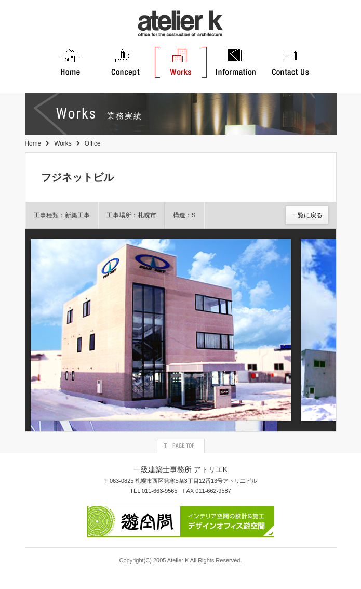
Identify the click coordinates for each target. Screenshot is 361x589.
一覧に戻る (307, 215)
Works (62, 143)
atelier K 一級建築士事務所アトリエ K (180, 23)
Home (33, 143)
